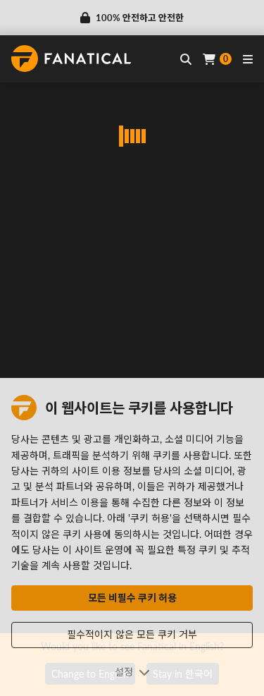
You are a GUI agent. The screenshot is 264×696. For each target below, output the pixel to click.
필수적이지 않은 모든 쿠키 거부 (132, 634)
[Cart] (217, 59)
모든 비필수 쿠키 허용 (132, 598)
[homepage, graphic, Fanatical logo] (71, 58)
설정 (132, 672)
